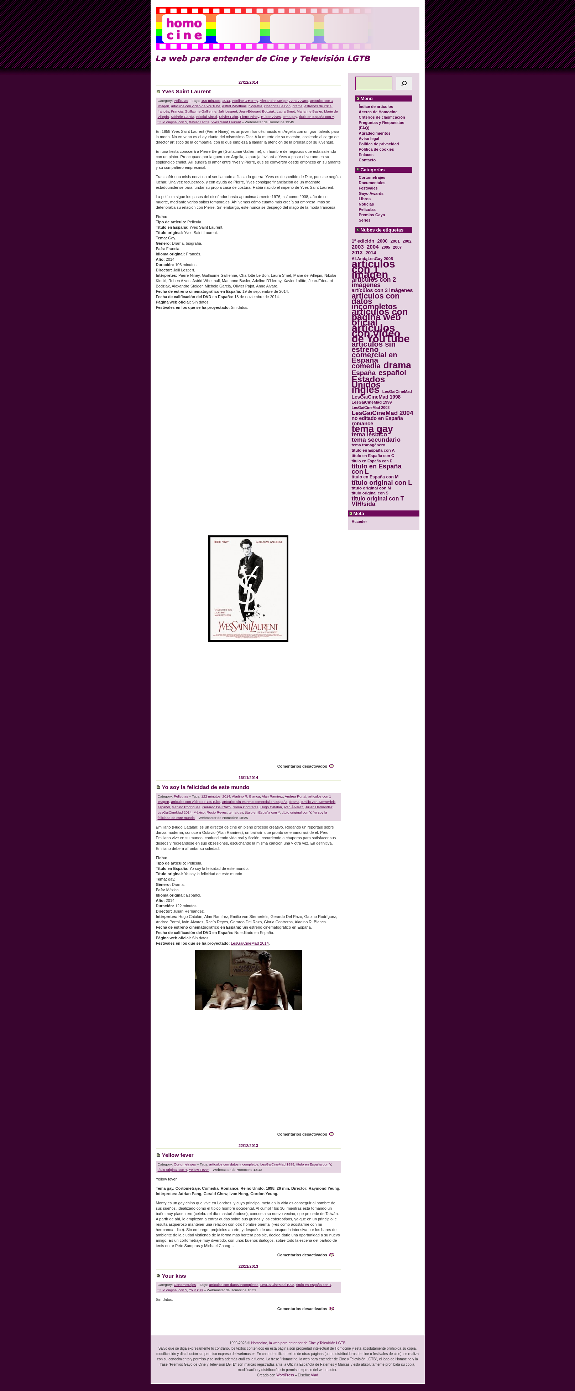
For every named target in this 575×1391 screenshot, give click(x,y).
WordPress (285, 1375)
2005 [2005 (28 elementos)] (386, 247)
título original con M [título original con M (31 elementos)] (371, 488)
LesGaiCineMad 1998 (277, 1285)
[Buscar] (404, 83)
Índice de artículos (376, 106)
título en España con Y (316, 117)
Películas (367, 209)
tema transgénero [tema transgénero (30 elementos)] (369, 445)
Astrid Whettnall (234, 106)
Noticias (366, 204)
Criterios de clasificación (382, 117)
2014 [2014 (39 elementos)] (370, 252)
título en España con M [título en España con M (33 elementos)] (375, 476)
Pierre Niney (249, 117)
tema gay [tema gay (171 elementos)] (372, 429)
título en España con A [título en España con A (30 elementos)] (373, 450)
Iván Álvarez (293, 807)
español (164, 807)
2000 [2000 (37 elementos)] (382, 241)
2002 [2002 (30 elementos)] (407, 241)
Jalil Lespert (227, 111)
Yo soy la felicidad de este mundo (206, 787)
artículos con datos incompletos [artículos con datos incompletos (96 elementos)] (376, 301)
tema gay (290, 117)
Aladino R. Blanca (246, 796)
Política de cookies (376, 149)
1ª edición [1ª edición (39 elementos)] (363, 241)
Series (365, 220)
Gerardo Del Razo (216, 807)
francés (163, 111)
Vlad (314, 1375)
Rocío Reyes (217, 812)
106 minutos (210, 101)
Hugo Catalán (271, 807)
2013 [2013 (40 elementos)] (357, 252)
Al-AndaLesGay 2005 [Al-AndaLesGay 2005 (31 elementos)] (372, 258)
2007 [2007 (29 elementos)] (397, 247)
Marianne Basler (309, 111)
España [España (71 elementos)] (364, 372)
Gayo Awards (371, 193)
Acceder (359, 521)
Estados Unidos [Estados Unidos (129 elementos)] (368, 382)
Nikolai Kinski (206, 117)
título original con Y (172, 122)
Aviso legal (369, 138)
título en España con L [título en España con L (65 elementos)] (377, 469)
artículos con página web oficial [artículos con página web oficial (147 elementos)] (380, 317)
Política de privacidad (379, 144)
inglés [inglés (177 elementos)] (366, 390)
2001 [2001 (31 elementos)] (395, 241)
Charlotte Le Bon (277, 106)
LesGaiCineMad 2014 (175, 812)
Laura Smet (286, 111)
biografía (255, 106)
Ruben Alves (271, 117)
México (199, 812)
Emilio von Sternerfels (318, 802)
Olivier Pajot (228, 117)
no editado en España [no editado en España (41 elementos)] (377, 418)
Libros (365, 199)
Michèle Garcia (182, 117)
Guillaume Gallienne (200, 111)
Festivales (368, 188)
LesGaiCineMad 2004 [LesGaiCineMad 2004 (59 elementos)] (382, 413)
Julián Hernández (319, 807)
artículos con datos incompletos (233, 1164)
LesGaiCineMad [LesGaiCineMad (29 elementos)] (397, 391)
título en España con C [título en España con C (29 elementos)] (373, 455)
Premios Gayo (372, 215)
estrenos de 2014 (317, 106)
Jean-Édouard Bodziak (257, 111)
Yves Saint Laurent (186, 91)
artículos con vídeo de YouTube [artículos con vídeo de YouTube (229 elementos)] (381, 333)
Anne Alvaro (298, 101)
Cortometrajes (372, 177)
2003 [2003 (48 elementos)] (358, 246)
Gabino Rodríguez (186, 807)
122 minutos (210, 796)
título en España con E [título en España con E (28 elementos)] (372, 461)
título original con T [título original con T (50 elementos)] (378, 498)
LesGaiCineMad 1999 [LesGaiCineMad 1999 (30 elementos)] (372, 402)
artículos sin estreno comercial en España (254, 802)
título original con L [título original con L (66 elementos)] (382, 482)
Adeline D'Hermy (245, 101)
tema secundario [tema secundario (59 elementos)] (376, 439)
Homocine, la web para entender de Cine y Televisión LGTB (298, 1343)
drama (298, 106)
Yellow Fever (199, 1170)
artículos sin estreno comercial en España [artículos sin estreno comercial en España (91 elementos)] (375, 352)
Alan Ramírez (272, 796)
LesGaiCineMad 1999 (277, 1164)
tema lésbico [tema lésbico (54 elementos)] (369, 434)
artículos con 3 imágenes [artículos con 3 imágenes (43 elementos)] (382, 290)
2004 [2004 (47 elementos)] (373, 246)
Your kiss (174, 1276)
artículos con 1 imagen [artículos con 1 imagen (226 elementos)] (373, 269)
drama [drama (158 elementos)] (397, 365)
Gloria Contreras (245, 807)
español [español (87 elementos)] (392, 372)
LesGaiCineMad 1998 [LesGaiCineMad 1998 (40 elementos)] (376, 397)
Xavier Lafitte (199, 122)
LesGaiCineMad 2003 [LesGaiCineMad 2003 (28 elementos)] (371, 407)
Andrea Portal (295, 796)
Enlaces (366, 154)
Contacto (367, 160)
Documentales (372, 183)
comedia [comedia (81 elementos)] (366, 366)
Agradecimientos (375, 133)
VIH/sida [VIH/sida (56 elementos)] (364, 504)
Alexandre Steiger (274, 101)
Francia (177, 111)
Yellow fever (178, 1155)
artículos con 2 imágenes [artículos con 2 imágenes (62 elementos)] (374, 282)
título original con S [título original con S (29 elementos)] (370, 493)
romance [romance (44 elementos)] (362, 423)
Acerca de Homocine (378, 112)
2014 (226, 101)
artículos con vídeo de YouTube (195, 106)
